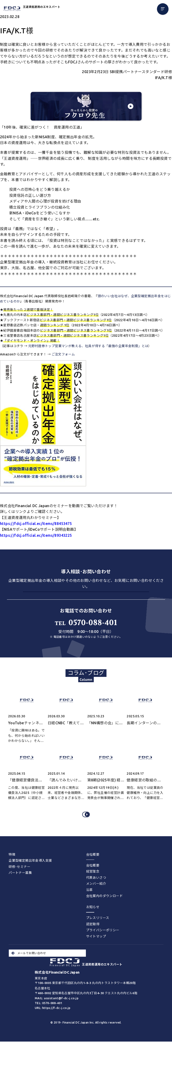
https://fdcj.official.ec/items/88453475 (36, 523)
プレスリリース (97, 937)
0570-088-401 (86, 636)
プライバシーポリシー (102, 950)
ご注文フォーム (63, 354)
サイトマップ (96, 956)
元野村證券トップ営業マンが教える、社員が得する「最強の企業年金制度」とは (88, 346)
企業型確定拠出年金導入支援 (30, 880)
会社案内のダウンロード (104, 915)
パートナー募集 (20, 892)
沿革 (89, 909)
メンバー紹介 (96, 903)
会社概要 (93, 885)
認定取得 (93, 943)
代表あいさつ (96, 897)
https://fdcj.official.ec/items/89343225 (36, 535)
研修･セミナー (19, 886)
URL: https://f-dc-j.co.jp (53, 1027)
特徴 (12, 874)
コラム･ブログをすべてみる (87, 831)
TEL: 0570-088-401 (48, 1022)
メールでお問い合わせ (29, 972)
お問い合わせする (86, 599)
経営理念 (93, 891)
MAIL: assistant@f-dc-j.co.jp (56, 1017)
